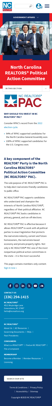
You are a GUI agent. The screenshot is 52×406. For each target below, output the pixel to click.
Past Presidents (11, 335)
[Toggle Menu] (47, 6)
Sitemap (34, 391)
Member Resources (32, 358)
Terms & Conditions (18, 387)
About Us (8, 328)
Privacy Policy (36, 387)
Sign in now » (10, 267)
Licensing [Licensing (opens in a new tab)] (8, 362)
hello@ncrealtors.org (14, 311)
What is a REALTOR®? (13, 345)
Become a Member (12, 358)
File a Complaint (11, 348)
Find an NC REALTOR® (36, 345)
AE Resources (21, 328)
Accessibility (22, 391)
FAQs (29, 332)
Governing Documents (14, 332)
